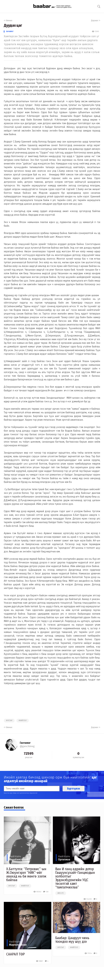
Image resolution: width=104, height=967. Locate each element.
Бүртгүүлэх (73, 788)
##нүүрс (61, 893)
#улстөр (9, 720)
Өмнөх (8, 20)
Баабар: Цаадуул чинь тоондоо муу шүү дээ (72, 940)
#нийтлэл (22, 720)
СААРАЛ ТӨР (15, 954)
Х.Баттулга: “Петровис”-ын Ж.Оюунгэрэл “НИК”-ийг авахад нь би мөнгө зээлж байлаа (26, 874)
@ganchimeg (27, 746)
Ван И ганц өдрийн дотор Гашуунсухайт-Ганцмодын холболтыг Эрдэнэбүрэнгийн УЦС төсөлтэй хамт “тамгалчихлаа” (75, 878)
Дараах (95, 20)
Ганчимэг (10, 31)
